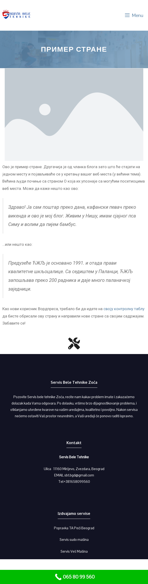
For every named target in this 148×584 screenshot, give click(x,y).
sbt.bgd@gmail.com (79, 475)
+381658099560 (77, 481)
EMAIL (59, 475)
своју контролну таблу (123, 308)
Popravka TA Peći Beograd (74, 528)
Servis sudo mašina (74, 539)
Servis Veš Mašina (74, 551)
